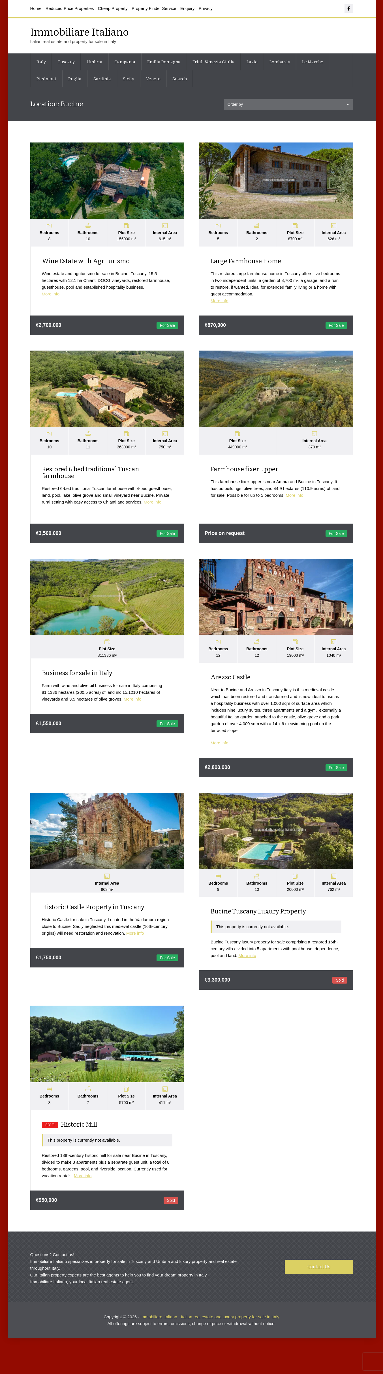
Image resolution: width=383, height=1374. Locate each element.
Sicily (128, 78)
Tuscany (66, 61)
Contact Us (318, 1274)
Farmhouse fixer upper (245, 472)
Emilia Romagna (164, 61)
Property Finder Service (154, 8)
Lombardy (279, 61)
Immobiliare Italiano (79, 32)
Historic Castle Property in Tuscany (93, 912)
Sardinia (102, 78)
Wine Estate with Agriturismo (86, 262)
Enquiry (187, 8)
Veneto (153, 78)
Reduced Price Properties (70, 8)
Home (36, 8)
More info (51, 295)
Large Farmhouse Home (247, 262)
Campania (124, 61)
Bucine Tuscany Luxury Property (259, 917)
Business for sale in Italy (77, 677)
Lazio (252, 61)
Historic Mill (69, 1131)
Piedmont (46, 78)
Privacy (206, 8)
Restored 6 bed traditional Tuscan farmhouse (90, 475)
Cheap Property (113, 8)
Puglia (75, 78)
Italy (41, 61)
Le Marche (312, 61)
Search (179, 78)
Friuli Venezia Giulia (213, 61)
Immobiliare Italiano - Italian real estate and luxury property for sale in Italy (209, 1324)
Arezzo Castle (232, 681)
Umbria (94, 61)
